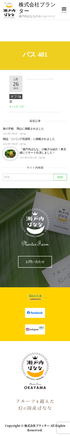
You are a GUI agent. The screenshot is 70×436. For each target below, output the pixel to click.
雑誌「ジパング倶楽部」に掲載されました (29, 138)
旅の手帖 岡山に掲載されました (23, 128)
